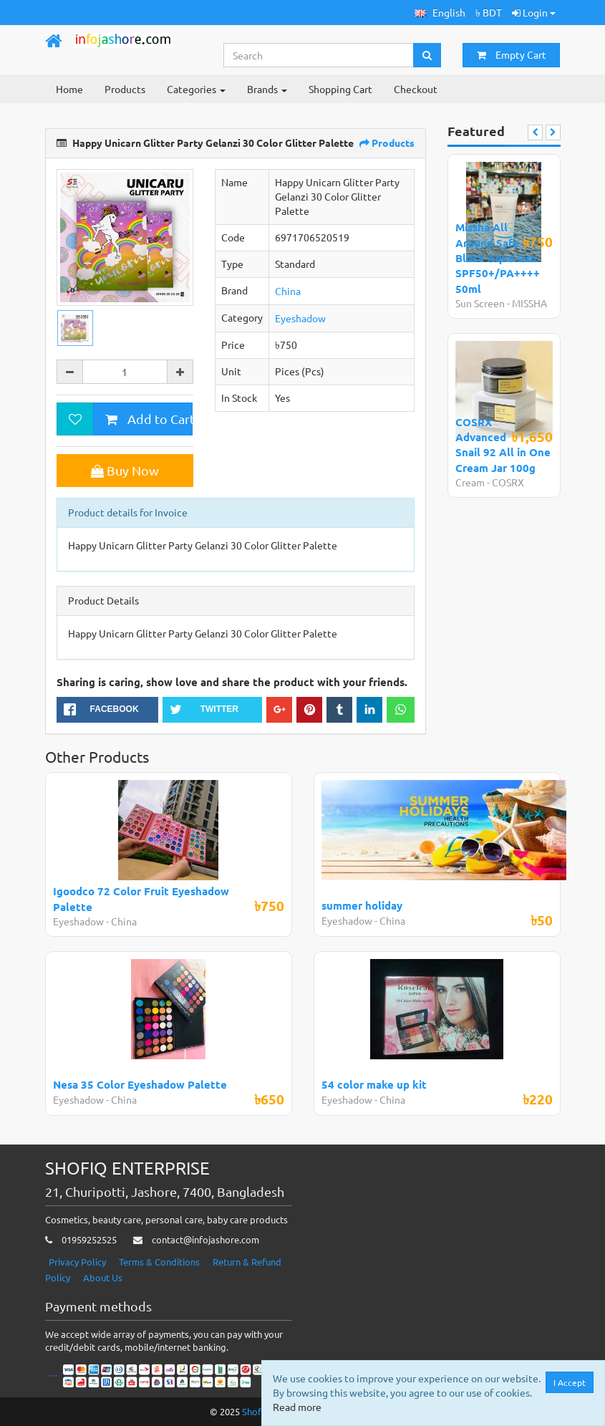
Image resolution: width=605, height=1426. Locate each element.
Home (69, 88)
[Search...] (318, 55)
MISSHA (529, 303)
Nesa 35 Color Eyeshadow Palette (140, 1084)
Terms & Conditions (159, 1262)
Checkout (415, 88)
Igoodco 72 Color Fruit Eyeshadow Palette (141, 898)
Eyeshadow (300, 318)
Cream (470, 482)
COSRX (508, 482)
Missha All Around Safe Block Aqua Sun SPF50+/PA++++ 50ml (497, 258)
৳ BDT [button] (488, 12)
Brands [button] (267, 88)
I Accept (569, 1382)
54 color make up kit (374, 1084)
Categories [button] (196, 88)
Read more (297, 1406)
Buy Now (125, 470)
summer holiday (361, 905)
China (288, 290)
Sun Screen (480, 303)
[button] (440, 12)
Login (534, 12)
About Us (102, 1277)
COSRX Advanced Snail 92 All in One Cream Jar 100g (503, 445)
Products (125, 88)
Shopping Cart (340, 88)
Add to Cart (149, 418)
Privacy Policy (77, 1262)
